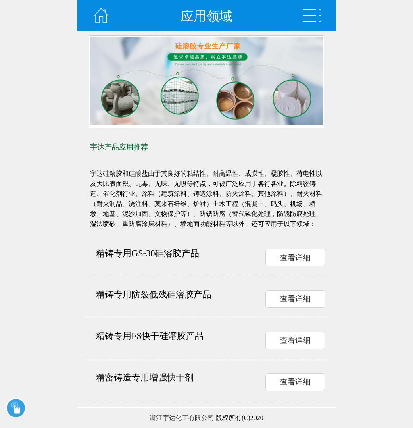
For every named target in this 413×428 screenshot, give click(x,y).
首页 (101, 15)
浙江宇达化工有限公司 (182, 417)
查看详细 (295, 257)
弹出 (311, 15)
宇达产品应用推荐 (119, 147)
